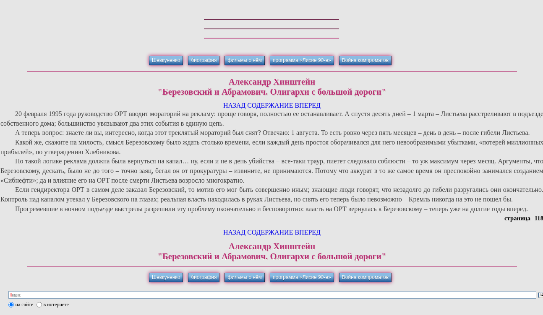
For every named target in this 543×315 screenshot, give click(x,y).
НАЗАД (234, 105)
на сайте (25, 304)
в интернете (56, 304)
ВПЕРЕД (308, 105)
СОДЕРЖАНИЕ (270, 105)
